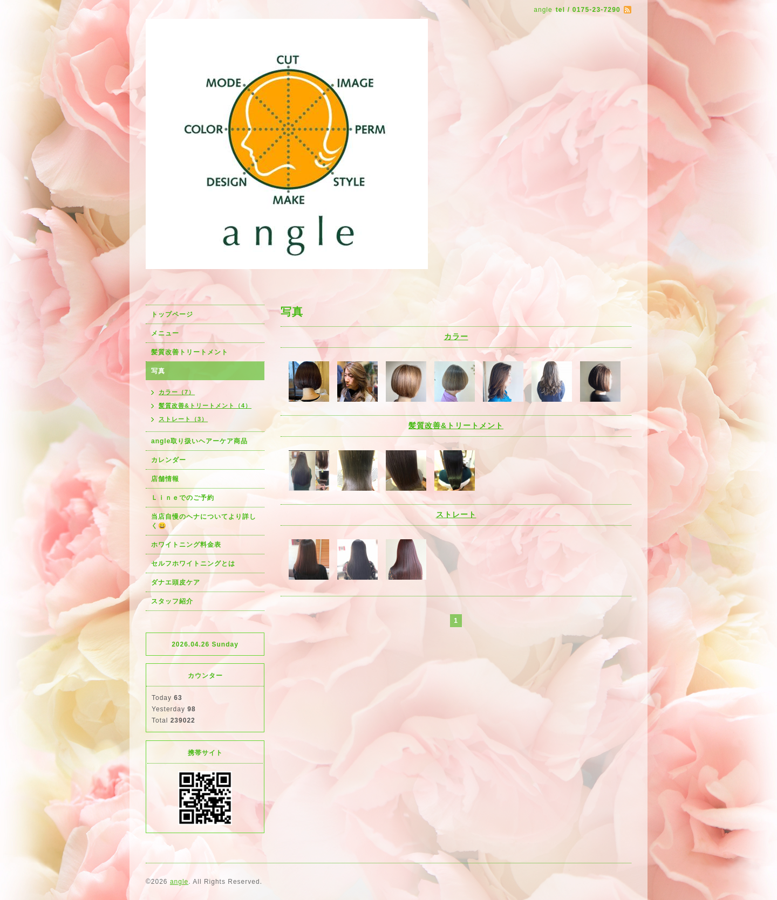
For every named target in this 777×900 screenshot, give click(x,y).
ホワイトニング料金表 (186, 544)
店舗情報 (165, 479)
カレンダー (168, 460)
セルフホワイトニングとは (193, 563)
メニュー (165, 333)
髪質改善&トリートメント (455, 425)
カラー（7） (177, 392)
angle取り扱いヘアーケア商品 (199, 441)
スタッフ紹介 (172, 601)
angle (179, 881)
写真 (158, 371)
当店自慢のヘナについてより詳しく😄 (203, 521)
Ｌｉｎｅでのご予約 (182, 497)
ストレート (456, 514)
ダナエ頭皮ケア (175, 582)
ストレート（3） (183, 419)
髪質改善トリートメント (189, 352)
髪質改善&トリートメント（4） (205, 405)
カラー (456, 336)
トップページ (172, 314)
